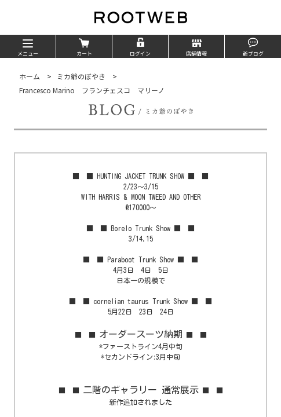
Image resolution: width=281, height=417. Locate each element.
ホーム (29, 76)
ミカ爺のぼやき (81, 76)
